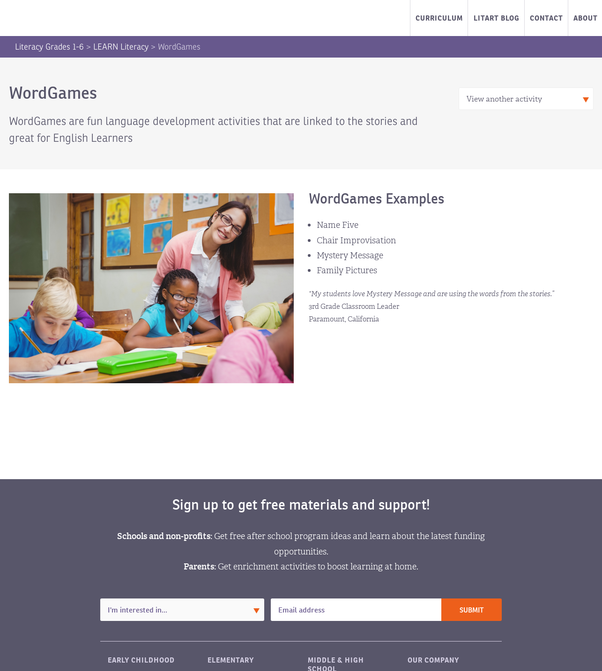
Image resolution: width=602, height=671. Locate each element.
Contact (546, 18)
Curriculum (439, 18)
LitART (55, 18)
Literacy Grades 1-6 (49, 46)
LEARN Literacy (121, 46)
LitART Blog (497, 18)
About (585, 18)
